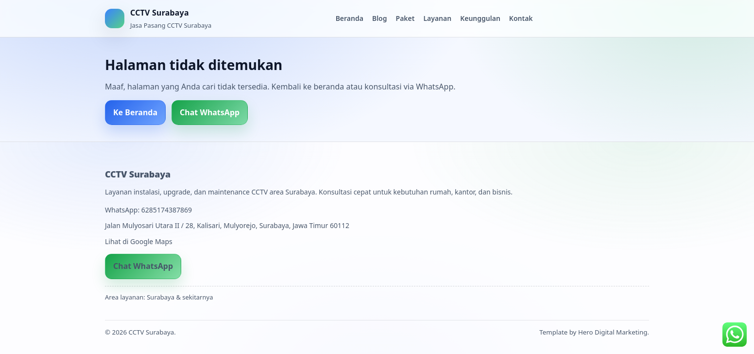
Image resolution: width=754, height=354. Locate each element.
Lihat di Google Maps (138, 241)
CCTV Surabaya (138, 174)
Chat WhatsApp (210, 112)
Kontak (521, 18)
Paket (405, 18)
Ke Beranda (135, 112)
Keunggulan (480, 18)
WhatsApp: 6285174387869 (148, 209)
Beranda (349, 18)
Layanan (437, 18)
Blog (379, 18)
